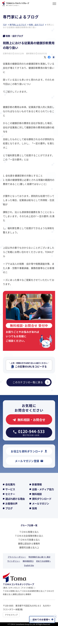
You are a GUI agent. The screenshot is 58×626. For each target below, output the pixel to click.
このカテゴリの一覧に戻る (31, 382)
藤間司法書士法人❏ (29, 547)
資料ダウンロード (41, 499)
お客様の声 (11, 503)
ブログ (9, 508)
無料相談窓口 (28, 561)
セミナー (10, 494)
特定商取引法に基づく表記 (39, 557)
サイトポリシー (13, 561)
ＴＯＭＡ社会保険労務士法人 (29, 535)
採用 (34, 508)
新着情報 (37, 484)
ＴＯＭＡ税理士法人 (29, 531)
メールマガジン (40, 503)
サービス (10, 489)
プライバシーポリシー (17, 557)
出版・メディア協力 (43, 489)
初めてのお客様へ (43, 561)
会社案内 (10, 484)
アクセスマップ (11, 614)
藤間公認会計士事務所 (29, 543)
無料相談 (37, 494)
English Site (29, 565)
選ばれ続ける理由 (15, 499)
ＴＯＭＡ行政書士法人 (29, 539)
